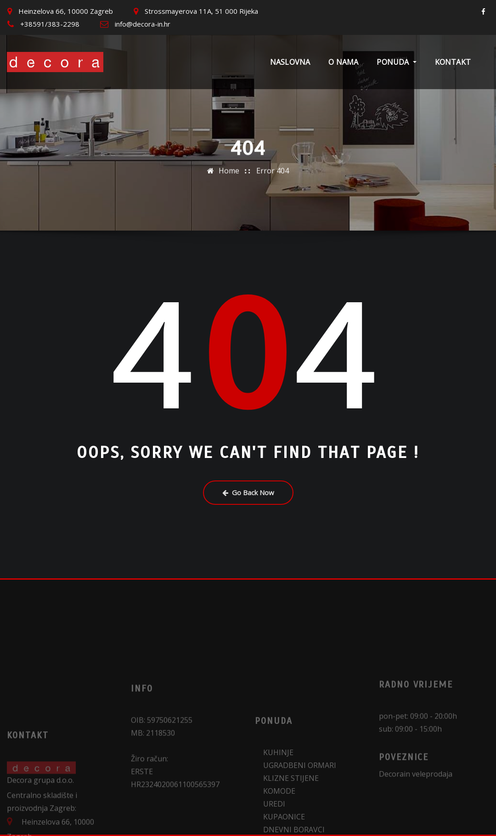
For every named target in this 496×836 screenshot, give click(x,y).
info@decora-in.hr (142, 23)
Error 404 (272, 166)
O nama (343, 62)
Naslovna (290, 62)
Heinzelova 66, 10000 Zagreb (65, 11)
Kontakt (453, 62)
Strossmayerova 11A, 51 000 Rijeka (201, 11)
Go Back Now (248, 492)
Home (229, 166)
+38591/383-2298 (49, 23)
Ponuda (396, 62)
